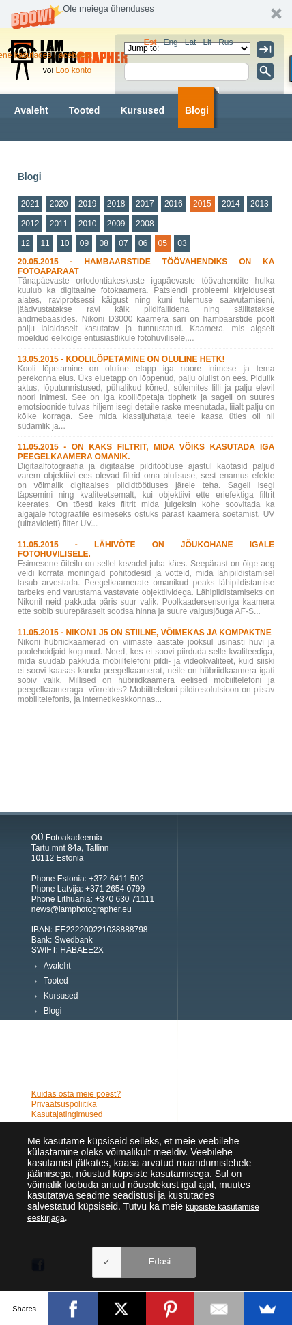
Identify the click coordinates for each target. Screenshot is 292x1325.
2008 (145, 223)
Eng (170, 42)
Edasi (160, 1261)
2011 (59, 223)
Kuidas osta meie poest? (76, 1094)
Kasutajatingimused (67, 1114)
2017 (145, 204)
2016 (173, 204)
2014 (231, 204)
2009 (116, 223)
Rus (225, 42)
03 (181, 243)
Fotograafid (40, 151)
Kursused (142, 110)
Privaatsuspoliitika (64, 1104)
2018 (116, 204)
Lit (207, 42)
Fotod (100, 151)
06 (142, 243)
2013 (259, 204)
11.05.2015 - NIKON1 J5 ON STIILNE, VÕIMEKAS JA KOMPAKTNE (145, 632)
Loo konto (73, 70)
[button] (146, 14)
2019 (87, 204)
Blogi (197, 110)
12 (25, 243)
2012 (30, 223)
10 (64, 243)
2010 (87, 223)
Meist (146, 151)
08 (104, 243)
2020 (59, 204)
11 (44, 243)
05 (162, 243)
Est (150, 42)
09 (84, 243)
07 (123, 243)
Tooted (84, 110)
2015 (202, 204)
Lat (190, 42)
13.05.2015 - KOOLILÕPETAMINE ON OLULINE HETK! (121, 359)
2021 (30, 204)
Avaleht (31, 110)
